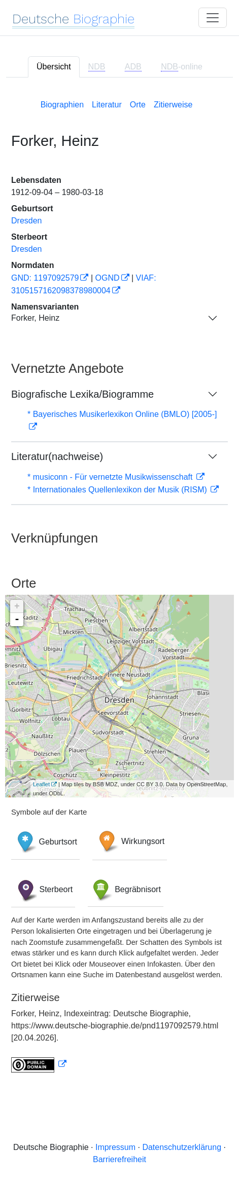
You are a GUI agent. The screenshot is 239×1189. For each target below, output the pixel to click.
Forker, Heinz (35, 318)
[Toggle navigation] (212, 18)
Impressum (115, 1147)
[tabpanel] (119, 584)
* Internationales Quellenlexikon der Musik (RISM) (118, 489)
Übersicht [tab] (54, 66)
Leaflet (41, 784)
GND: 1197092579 (45, 278)
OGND (107, 278)
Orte (138, 104)
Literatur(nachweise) (57, 456)
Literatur (107, 104)
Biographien (62, 104)
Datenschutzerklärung (181, 1147)
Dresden (26, 220)
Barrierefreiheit (119, 1159)
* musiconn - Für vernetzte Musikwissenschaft (111, 477)
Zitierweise (173, 104)
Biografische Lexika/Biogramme (82, 394)
